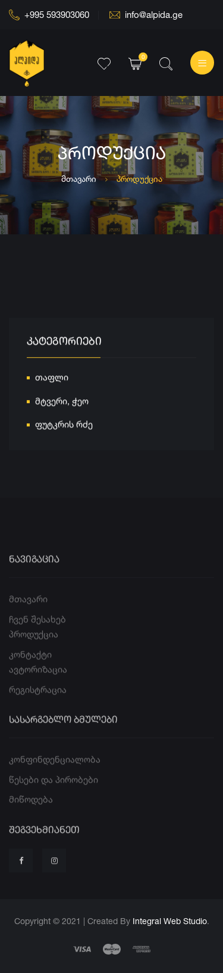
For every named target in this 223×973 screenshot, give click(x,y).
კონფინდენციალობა (54, 775)
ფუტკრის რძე (64, 426)
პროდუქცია (33, 650)
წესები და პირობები (53, 795)
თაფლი (51, 379)
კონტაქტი (30, 670)
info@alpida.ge (146, 14)
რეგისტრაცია (38, 705)
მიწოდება (31, 815)
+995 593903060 (49, 14)
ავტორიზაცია (38, 685)
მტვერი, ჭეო (62, 402)
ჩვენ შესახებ (37, 635)
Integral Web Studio (170, 921)
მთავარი (78, 178)
